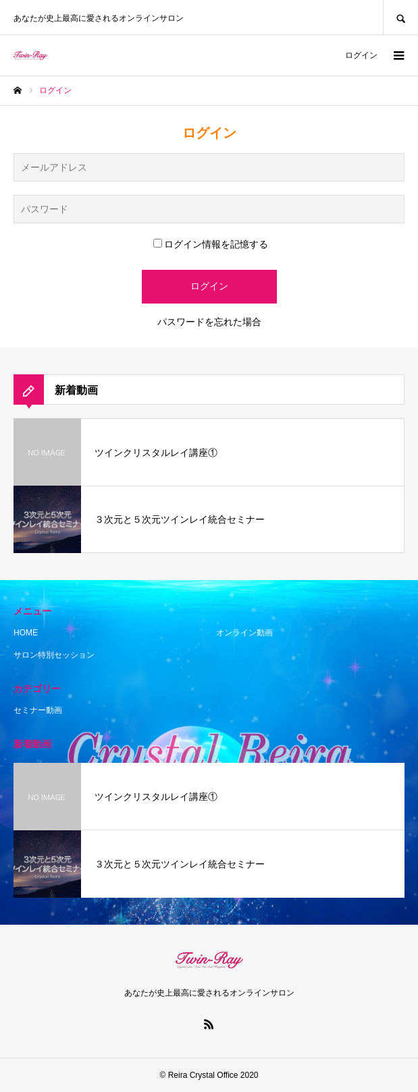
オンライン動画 (244, 632)
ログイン (361, 55)
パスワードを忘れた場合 (209, 321)
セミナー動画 (38, 710)
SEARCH (400, 17)
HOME (26, 632)
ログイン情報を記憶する (210, 244)
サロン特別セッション (54, 655)
